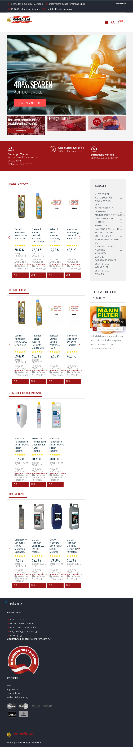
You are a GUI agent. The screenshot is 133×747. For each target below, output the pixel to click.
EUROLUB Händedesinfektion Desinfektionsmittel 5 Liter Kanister (60, 444)
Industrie (101, 222)
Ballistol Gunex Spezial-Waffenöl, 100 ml (55, 235)
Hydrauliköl (103, 225)
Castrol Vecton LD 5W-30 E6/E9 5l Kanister (21, 234)
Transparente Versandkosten (25, 627)
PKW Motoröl (103, 201)
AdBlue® (100, 253)
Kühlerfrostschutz (107, 239)
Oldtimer (100, 211)
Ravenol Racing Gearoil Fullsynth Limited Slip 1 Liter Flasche (39, 237)
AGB (9, 685)
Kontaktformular (64, 9)
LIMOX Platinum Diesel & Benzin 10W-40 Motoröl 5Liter (73, 547)
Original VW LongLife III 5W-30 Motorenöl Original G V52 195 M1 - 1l (21, 548)
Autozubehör (104, 197)
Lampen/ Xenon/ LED (107, 229)
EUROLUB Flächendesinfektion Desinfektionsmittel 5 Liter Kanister (25, 444)
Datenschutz (13, 693)
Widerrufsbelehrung (17, 697)
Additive (100, 249)
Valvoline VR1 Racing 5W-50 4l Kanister (72, 234)
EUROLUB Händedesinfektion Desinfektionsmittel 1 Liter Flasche (42, 444)
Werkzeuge (101, 267)
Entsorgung (15, 635)
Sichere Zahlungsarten (22, 623)
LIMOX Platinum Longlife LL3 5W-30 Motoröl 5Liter (38, 547)
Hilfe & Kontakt (17, 619)
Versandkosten (23, 264)
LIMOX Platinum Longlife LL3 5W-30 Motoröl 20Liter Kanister (56, 548)
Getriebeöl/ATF (104, 218)
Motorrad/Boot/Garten (110, 215)
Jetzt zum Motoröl (30, 103)
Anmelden (121, 3)
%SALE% (99, 274)
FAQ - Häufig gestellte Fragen (24, 631)
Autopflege (102, 194)
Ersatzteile (102, 263)
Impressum (12, 689)
